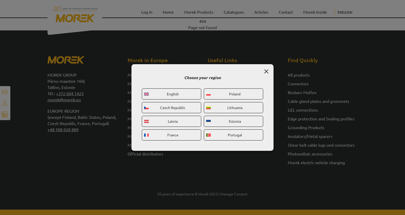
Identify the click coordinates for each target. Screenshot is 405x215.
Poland (223, 94)
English (161, 94)
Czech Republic (164, 107)
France (161, 135)
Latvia (161, 121)
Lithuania (224, 107)
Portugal (224, 135)
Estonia (223, 121)
